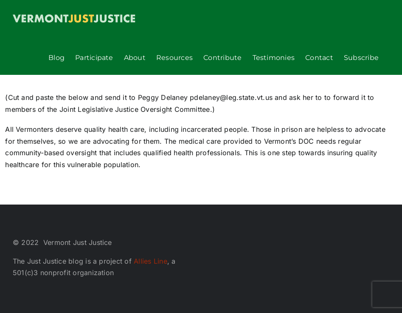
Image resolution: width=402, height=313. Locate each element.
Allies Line (150, 261)
